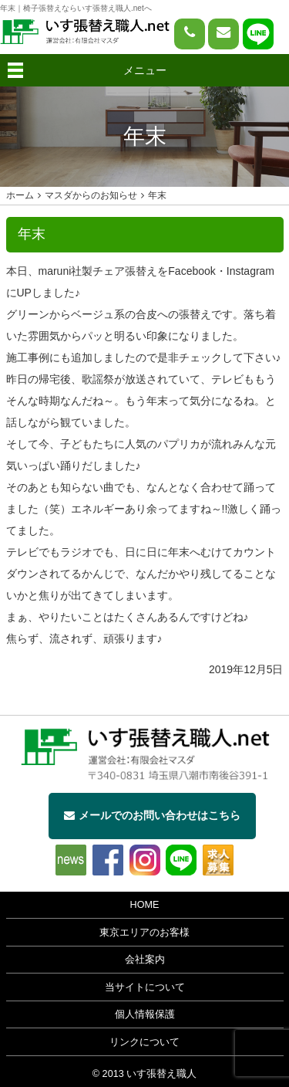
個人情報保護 (145, 1014)
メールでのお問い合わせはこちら (152, 815)
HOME (145, 904)
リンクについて (144, 1042)
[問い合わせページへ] (223, 34)
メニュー (144, 70)
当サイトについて (145, 987)
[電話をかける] (189, 34)
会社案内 (145, 959)
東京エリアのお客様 (144, 932)
